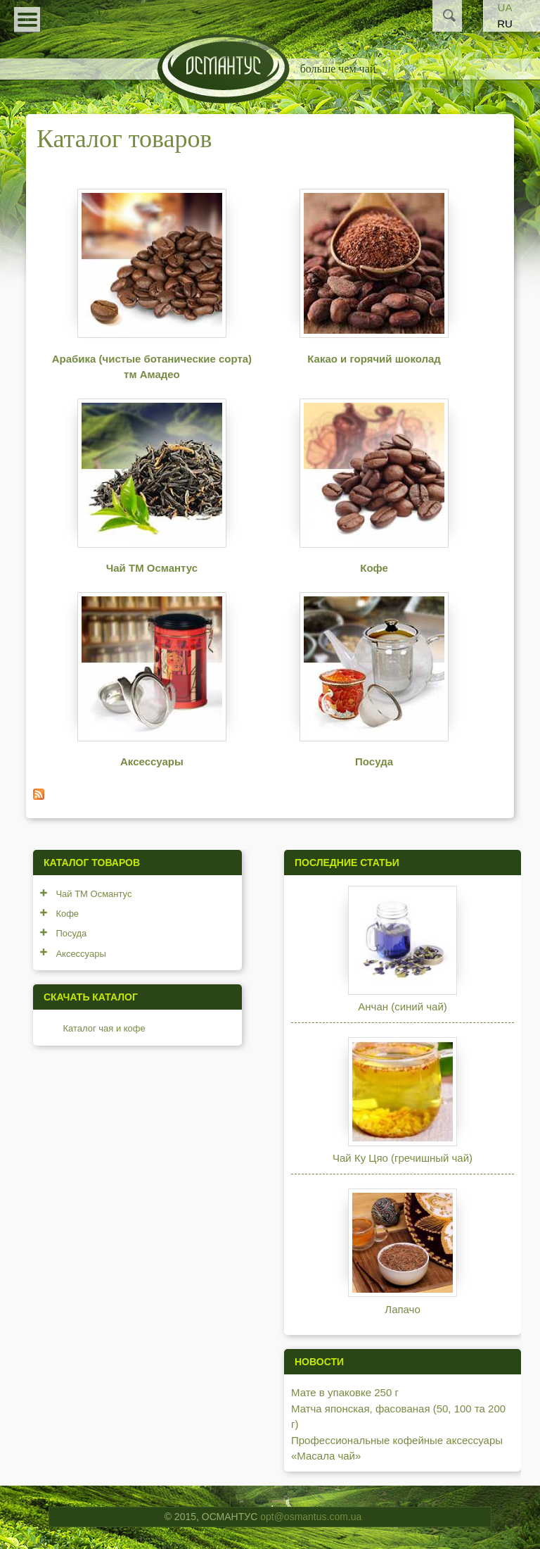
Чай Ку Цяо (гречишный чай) (402, 1158)
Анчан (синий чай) (402, 1006)
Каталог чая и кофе (104, 1028)
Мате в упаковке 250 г (345, 1392)
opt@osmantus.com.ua (310, 1516)
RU (505, 24)
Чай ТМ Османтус (152, 568)
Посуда (374, 761)
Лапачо (402, 1309)
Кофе (374, 568)
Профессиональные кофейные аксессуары (397, 1440)
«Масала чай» (326, 1456)
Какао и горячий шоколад (374, 359)
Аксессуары (152, 761)
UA (505, 7)
